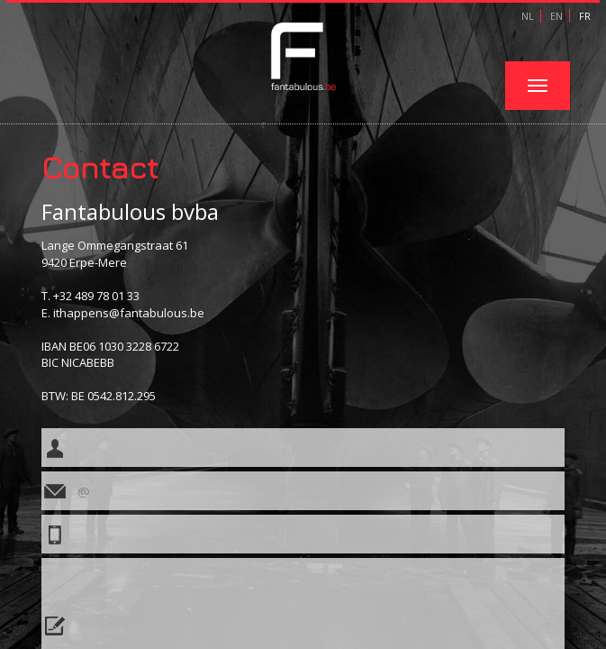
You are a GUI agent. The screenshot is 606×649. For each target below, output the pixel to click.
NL (527, 16)
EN (555, 16)
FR (583, 16)
